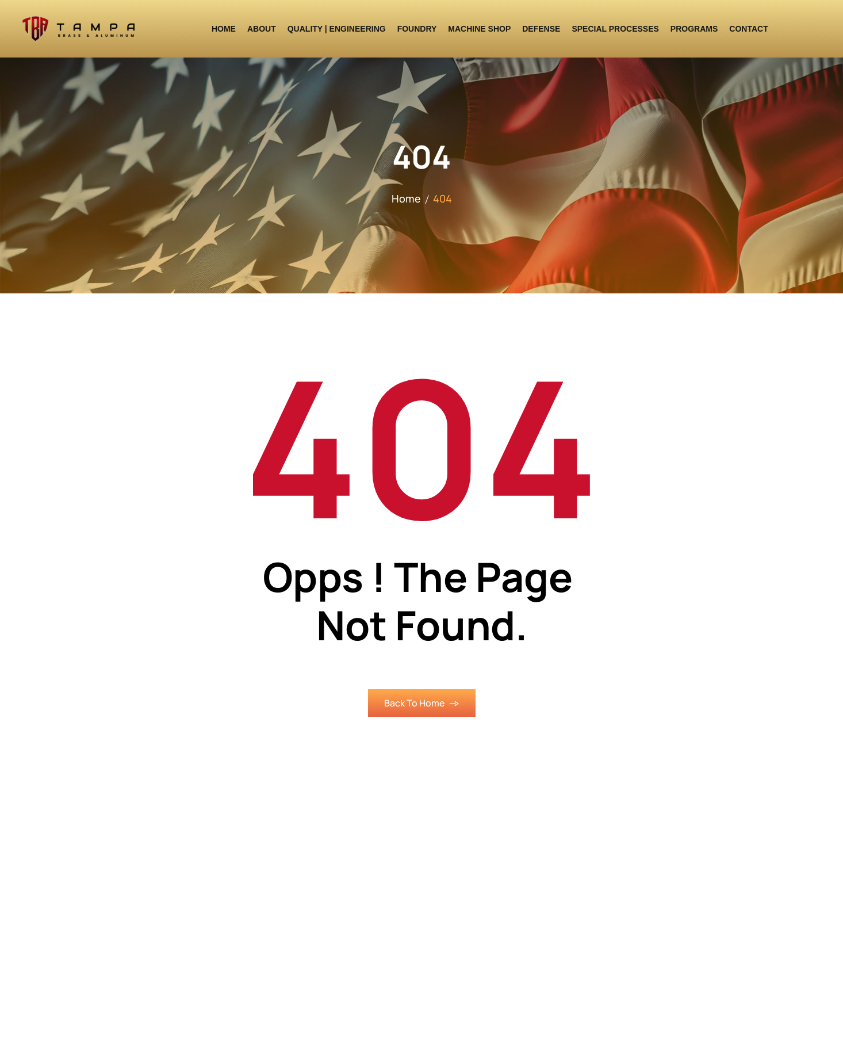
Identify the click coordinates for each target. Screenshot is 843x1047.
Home (406, 198)
